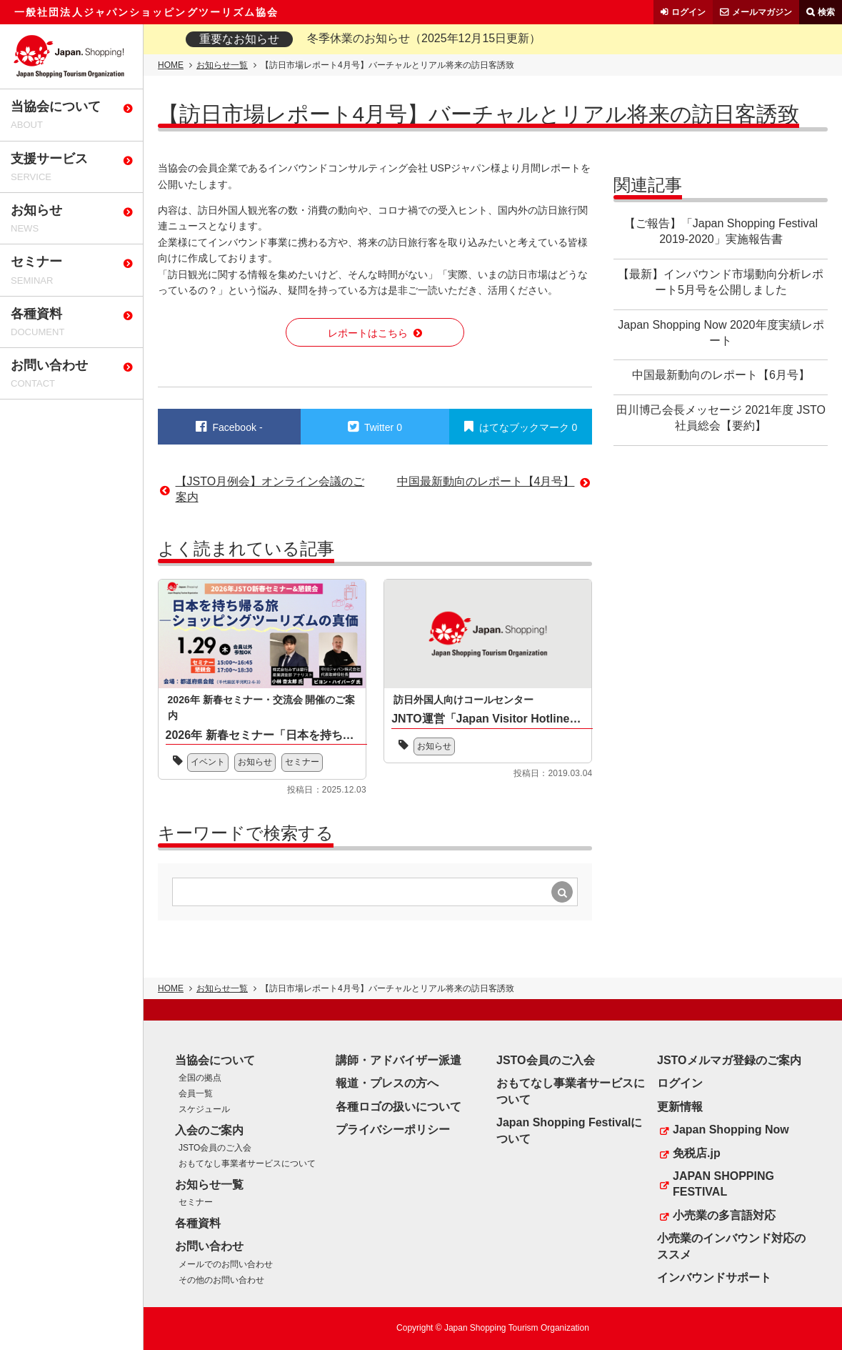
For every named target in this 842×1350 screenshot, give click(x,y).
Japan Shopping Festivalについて (569, 1130)
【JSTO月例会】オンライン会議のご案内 (270, 489)
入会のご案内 (209, 1130)
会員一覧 (196, 1093)
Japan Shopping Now (731, 1129)
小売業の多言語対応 (724, 1215)
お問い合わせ (209, 1246)
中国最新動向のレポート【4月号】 (486, 481)
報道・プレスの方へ (387, 1083)
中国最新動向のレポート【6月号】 (721, 375)
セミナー (302, 762)
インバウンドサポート (714, 1277)
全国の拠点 (200, 1078)
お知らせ (255, 762)
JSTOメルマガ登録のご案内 (729, 1060)
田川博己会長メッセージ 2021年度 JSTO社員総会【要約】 (721, 418)
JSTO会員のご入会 (215, 1148)
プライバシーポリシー (393, 1129)
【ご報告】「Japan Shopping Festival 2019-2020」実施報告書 (721, 231)
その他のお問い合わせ (221, 1280)
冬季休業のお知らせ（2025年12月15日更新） (424, 38)
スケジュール (204, 1109)
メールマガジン (762, 12)
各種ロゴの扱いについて (398, 1107)
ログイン (688, 12)
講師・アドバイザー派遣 (398, 1060)
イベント (208, 762)
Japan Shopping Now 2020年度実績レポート (720, 333)
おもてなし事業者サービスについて (247, 1163)
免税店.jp (697, 1153)
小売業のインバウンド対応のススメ (731, 1246)
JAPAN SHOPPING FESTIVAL (723, 1184)
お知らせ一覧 (222, 65)
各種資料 (198, 1223)
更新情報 (680, 1107)
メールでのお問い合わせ (226, 1264)
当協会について (215, 1060)
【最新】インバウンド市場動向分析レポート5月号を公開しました (720, 282)
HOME (171, 65)
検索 (826, 12)
